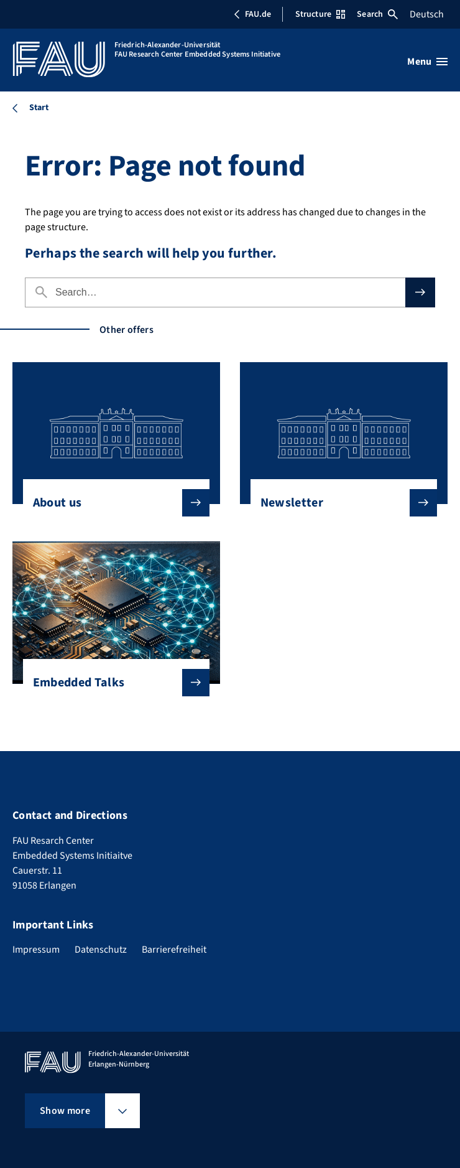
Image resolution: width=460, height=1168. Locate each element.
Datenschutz (101, 949)
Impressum (36, 949)
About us (111, 502)
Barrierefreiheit (174, 949)
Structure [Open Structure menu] (320, 14)
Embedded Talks (111, 682)
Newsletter (339, 502)
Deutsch (427, 14)
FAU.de (252, 14)
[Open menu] (427, 61)
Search (377, 14)
